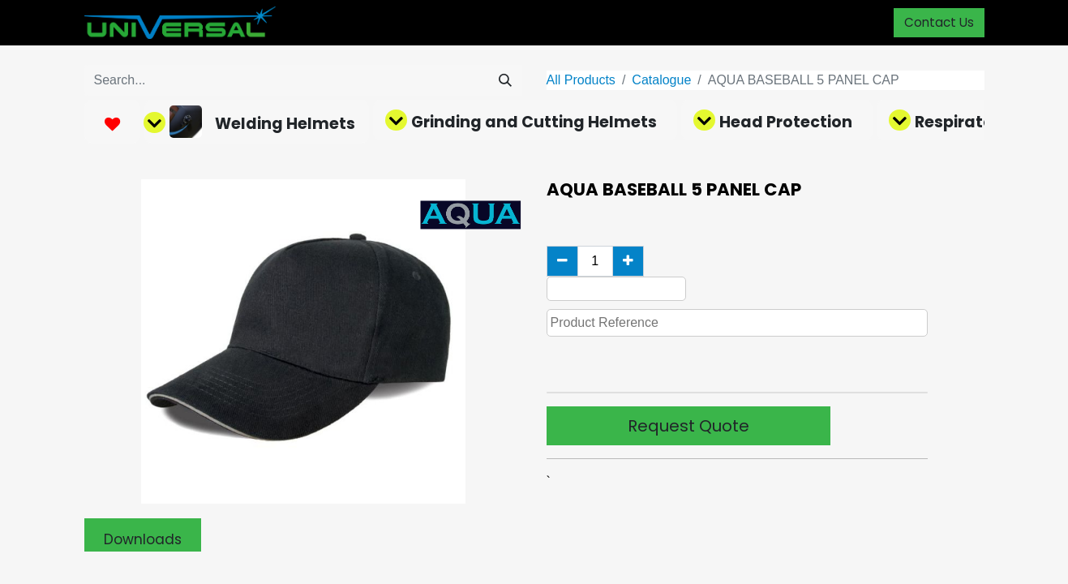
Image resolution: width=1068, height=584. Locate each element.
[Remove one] (562, 261)
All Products (581, 80)
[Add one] (628, 261)
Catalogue (661, 80)
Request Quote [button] (688, 425)
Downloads (143, 539)
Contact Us (939, 22)
